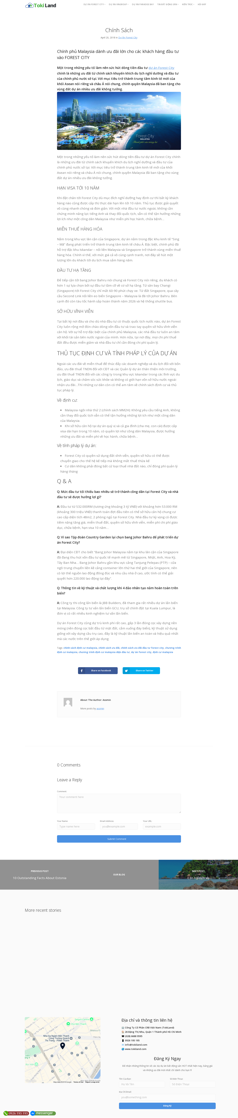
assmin (100, 708)
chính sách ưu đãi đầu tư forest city (142, 647)
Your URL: (147, 821)
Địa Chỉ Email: (125, 1092)
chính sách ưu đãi (109, 647)
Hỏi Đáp (202, 4)
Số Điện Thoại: (176, 1079)
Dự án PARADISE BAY (143, 4)
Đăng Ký (167, 1106)
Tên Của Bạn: (125, 1079)
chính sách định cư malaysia (80, 647)
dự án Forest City (161, 68)
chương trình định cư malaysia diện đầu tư (104, 652)
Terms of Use (78, 1082)
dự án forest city (141, 652)
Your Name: (62, 821)
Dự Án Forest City (127, 37)
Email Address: (107, 821)
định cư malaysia (163, 652)
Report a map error (92, 1082)
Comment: (62, 791)
